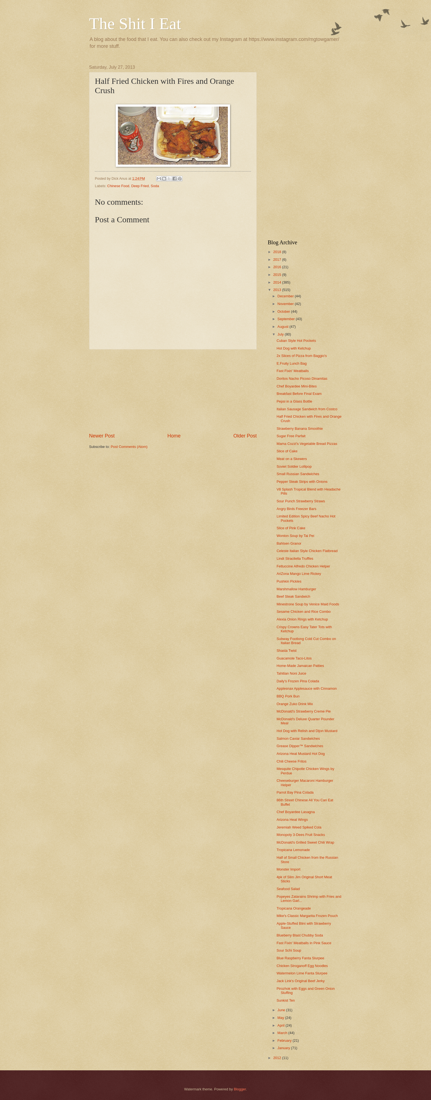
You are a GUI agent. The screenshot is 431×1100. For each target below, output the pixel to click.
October (284, 311)
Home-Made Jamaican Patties (300, 666)
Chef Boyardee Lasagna (296, 812)
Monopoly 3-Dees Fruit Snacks (301, 835)
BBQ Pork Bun (288, 696)
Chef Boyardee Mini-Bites (297, 386)
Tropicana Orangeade (294, 908)
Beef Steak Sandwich (293, 596)
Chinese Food (118, 186)
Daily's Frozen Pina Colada (298, 681)
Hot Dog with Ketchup (294, 348)
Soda (155, 186)
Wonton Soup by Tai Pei (295, 536)
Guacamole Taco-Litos (294, 658)
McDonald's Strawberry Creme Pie (304, 711)
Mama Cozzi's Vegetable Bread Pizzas (307, 444)
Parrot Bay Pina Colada (295, 792)
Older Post (245, 436)
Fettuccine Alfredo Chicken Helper (303, 566)
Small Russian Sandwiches (298, 474)
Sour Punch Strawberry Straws (301, 501)
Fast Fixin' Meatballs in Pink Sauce (304, 943)
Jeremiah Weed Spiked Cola (299, 827)
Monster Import (288, 869)
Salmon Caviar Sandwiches (298, 738)
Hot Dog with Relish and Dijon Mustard (307, 731)
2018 (277, 252)
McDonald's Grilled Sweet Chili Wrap (305, 842)
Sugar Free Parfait (291, 436)
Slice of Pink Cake (291, 528)
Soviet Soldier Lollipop (294, 466)
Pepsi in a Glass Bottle (294, 401)
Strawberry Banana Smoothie (300, 428)
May (281, 1018)
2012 (277, 1058)
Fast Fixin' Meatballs (293, 371)
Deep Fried (140, 186)
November (286, 304)
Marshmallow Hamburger (296, 589)
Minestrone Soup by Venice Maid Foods (308, 604)
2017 (277, 259)
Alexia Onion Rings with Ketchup (302, 619)
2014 (277, 282)
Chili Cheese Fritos (291, 761)
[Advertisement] (173, 391)
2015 (277, 275)
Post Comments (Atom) (129, 447)
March (282, 1033)
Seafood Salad (288, 889)
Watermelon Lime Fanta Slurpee (302, 973)
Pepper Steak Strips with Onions (302, 482)
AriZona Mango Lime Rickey (299, 574)
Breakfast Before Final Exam (299, 394)
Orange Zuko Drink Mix (295, 704)
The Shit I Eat (135, 24)
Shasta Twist (287, 651)
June (281, 1010)
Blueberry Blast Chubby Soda (300, 935)
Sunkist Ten (286, 1000)
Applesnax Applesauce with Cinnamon (307, 688)
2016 (277, 267)
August (283, 327)
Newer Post (102, 436)
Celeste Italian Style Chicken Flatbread (307, 551)
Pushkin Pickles (289, 581)
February (284, 1040)
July (280, 334)
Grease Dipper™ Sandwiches (300, 746)
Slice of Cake (287, 451)
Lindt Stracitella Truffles (295, 558)
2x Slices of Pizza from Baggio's (302, 356)
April (281, 1025)
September (286, 319)
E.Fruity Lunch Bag (292, 363)
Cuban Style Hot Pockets (296, 341)
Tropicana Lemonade (293, 850)
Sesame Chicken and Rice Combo (304, 611)
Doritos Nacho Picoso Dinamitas (302, 378)
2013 (277, 290)
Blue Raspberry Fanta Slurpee (300, 958)
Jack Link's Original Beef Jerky (301, 981)
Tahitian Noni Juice (291, 673)
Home (174, 436)
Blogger (240, 1089)
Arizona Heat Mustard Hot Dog (301, 754)
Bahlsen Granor (289, 543)
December (286, 296)
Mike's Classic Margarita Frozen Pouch (307, 916)
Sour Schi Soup (289, 950)
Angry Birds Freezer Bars (296, 509)
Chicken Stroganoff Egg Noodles (302, 966)
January (284, 1048)
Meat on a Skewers (292, 459)
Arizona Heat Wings (292, 820)
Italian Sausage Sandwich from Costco (307, 409)
